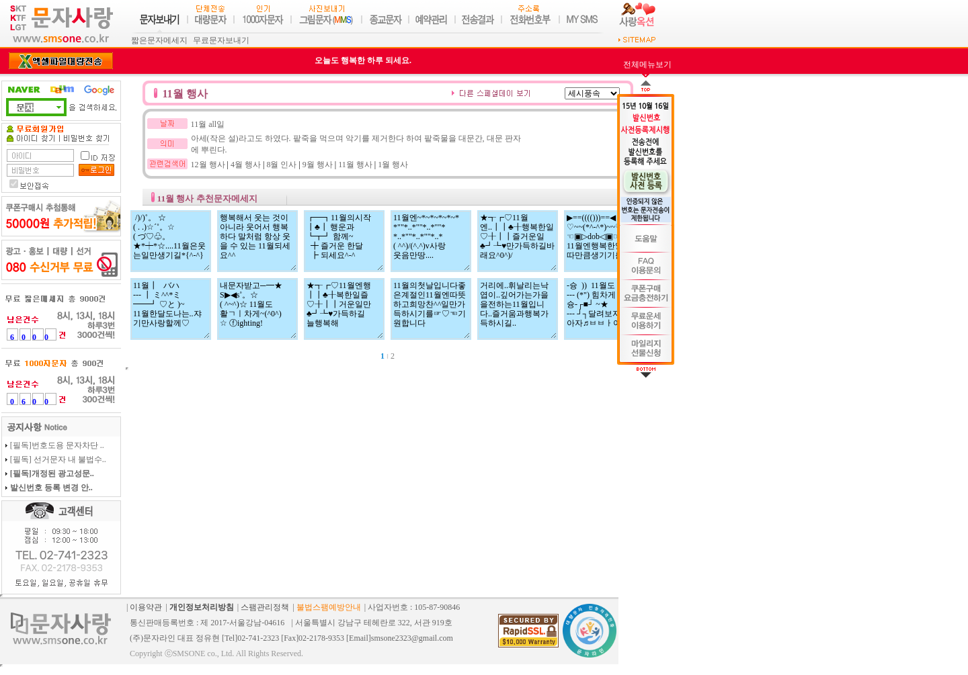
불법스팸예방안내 (328, 607)
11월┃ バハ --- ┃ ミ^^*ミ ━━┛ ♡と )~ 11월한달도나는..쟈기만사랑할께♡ (170, 309)
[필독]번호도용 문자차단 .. (57, 445)
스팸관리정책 (265, 607)
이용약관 (146, 607)
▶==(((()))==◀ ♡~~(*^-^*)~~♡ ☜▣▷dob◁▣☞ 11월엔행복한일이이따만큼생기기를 (604, 241)
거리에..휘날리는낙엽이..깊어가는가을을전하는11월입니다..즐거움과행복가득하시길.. (517, 309)
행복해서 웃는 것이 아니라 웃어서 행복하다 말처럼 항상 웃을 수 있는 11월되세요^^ (257, 241)
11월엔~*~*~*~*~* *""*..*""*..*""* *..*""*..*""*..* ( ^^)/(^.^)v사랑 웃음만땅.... (431, 241)
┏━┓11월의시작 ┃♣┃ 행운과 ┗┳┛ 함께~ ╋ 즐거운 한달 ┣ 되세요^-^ (344, 241)
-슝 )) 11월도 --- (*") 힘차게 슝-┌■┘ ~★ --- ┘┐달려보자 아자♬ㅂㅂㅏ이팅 (604, 309)
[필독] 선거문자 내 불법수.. (58, 459)
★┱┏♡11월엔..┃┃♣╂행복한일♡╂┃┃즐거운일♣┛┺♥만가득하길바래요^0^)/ (517, 241)
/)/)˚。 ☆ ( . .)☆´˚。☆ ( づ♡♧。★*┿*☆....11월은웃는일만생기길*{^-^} (170, 241)
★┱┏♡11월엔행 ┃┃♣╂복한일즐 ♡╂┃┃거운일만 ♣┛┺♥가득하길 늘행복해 (344, 309)
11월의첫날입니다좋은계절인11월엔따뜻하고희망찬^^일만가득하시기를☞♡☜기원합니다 (431, 309)
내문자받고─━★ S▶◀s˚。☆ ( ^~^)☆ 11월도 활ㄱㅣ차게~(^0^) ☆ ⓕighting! (257, 309)
